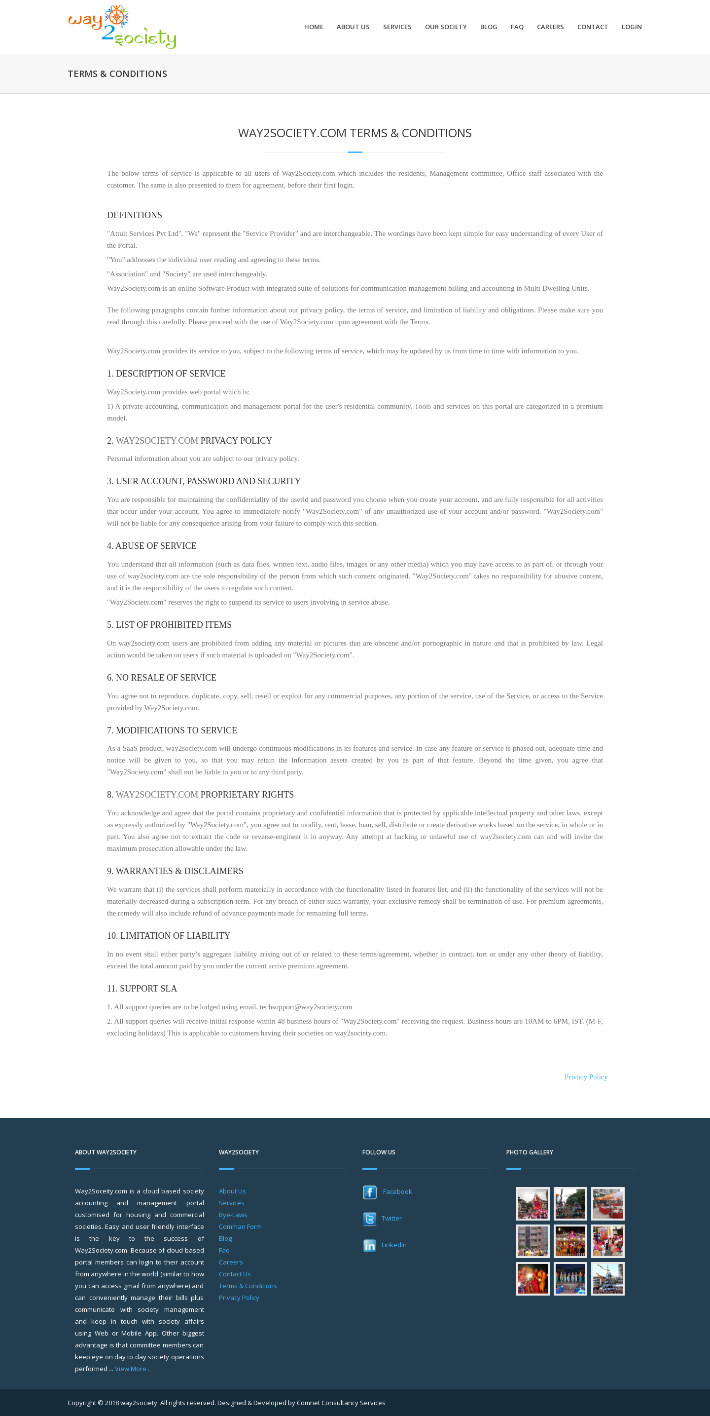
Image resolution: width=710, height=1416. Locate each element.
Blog (488, 27)
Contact (592, 27)
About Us (353, 27)
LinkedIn (384, 1244)
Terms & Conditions (248, 1285)
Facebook (387, 1191)
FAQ (517, 27)
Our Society (446, 27)
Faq (224, 1250)
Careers (550, 27)
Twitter (382, 1218)
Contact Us (235, 1273)
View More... (133, 1368)
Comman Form (240, 1226)
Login (632, 27)
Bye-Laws (233, 1214)
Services (397, 27)
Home (313, 27)
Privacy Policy (586, 1077)
